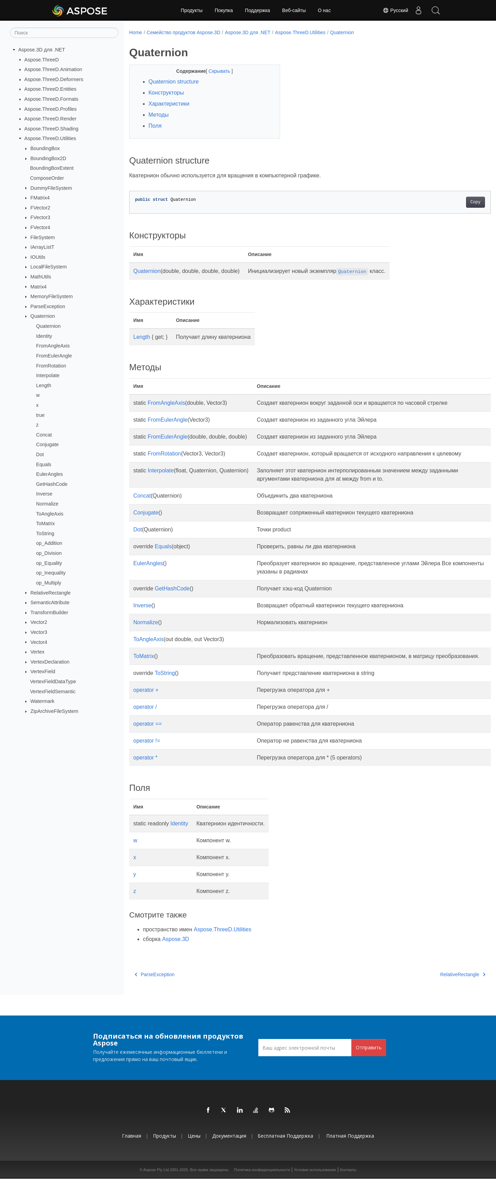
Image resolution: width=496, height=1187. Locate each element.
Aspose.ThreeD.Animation (53, 69)
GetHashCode (52, 484)
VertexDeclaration (50, 662)
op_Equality (49, 563)
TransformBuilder (49, 612)
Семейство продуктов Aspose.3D (183, 32)
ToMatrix (45, 523)
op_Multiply (48, 583)
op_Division (49, 553)
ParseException (47, 306)
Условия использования (315, 1178)
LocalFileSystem (48, 266)
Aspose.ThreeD (41, 59)
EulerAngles (49, 474)
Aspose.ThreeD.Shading (51, 128)
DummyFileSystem (51, 187)
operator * (145, 766)
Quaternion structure (173, 82)
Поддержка (257, 10)
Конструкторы (166, 93)
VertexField (42, 671)
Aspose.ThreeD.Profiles (50, 108)
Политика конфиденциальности (262, 1178)
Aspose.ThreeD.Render (50, 118)
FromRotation (51, 365)
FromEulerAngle (54, 356)
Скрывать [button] (214, 71)
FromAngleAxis (53, 346)
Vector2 (38, 622)
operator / (145, 715)
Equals (43, 464)
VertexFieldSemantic (52, 691)
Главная (131, 1144)
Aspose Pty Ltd (156, 1178)
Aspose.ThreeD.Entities (50, 89)
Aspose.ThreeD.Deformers (53, 79)
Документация (229, 1144)
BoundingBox (45, 148)
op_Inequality (51, 573)
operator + (145, 698)
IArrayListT (42, 247)
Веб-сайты (294, 10)
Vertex (37, 652)
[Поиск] (64, 33)
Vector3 (38, 632)
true (40, 415)
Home (135, 32)
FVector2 (40, 207)
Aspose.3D (175, 947)
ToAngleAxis (49, 513)
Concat (44, 435)
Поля (155, 126)
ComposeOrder (47, 178)
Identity (44, 336)
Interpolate (48, 375)
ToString (45, 533)
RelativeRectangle (50, 592)
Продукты (192, 10)
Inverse (44, 494)
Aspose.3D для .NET (41, 49)
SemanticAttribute (50, 602)
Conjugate (47, 444)
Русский (395, 10)
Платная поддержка (350, 1144)
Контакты (348, 1178)
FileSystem (42, 237)
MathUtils (40, 276)
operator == (147, 732)
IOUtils (37, 257)
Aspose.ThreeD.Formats (51, 99)
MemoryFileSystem (51, 296)
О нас (324, 10)
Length (43, 385)
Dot (40, 454)
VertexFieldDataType (53, 681)
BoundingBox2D (48, 158)
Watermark (42, 701)
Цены (194, 1144)
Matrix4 (38, 286)
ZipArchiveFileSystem (54, 711)
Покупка (224, 10)
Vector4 (38, 642)
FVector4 (40, 227)
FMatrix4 (40, 197)
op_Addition (49, 543)
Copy (450, 202)
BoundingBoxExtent (51, 168)
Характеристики (168, 104)
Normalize (47, 504)
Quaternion (42, 316)
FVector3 (40, 217)
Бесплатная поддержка (285, 1144)
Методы (158, 115)
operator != (146, 749)
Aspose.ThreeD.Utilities (50, 138)
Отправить (369, 1055)
